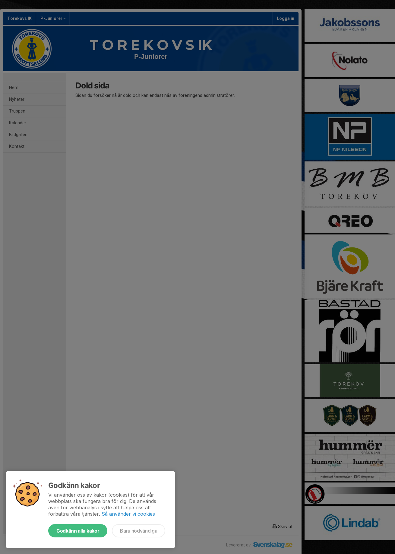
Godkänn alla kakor (77, 531)
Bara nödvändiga (138, 531)
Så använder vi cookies (128, 514)
